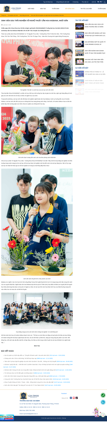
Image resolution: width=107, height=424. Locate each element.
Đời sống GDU (69, 8)
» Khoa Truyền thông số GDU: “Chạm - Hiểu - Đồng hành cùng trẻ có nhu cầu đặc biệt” (28, 382)
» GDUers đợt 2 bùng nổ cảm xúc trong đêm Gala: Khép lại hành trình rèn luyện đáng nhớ (29, 370)
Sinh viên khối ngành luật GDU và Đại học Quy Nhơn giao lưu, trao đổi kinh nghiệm (95, 34)
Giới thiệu (31, 8)
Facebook (64, 393)
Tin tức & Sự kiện (86, 8)
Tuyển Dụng (102, 8)
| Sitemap (63, 418)
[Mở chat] (96, 412)
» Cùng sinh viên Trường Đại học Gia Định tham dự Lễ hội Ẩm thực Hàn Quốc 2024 (28, 379)
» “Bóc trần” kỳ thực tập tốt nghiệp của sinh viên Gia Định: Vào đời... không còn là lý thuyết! (29, 361)
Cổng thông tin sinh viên (62, 2)
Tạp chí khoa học (48, 2)
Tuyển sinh (55, 8)
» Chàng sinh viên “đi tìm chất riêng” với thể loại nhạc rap (19, 358)
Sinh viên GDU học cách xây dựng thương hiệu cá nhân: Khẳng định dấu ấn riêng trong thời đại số (94, 26)
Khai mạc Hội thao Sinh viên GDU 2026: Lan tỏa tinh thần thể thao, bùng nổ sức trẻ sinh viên (94, 61)
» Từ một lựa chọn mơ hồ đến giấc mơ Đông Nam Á (18, 373)
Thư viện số (85, 2)
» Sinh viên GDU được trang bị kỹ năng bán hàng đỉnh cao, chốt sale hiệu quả (26, 376)
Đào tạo (43, 8)
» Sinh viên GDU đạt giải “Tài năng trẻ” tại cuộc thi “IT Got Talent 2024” (23, 385)
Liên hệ (94, 2)
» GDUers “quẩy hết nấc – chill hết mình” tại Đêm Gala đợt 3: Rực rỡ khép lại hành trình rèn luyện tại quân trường (36, 364)
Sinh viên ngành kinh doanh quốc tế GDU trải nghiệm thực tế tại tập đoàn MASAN (95, 52)
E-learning (75, 2)
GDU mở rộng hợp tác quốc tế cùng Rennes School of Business (95, 43)
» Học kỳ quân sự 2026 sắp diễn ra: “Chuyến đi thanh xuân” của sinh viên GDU (26, 355)
